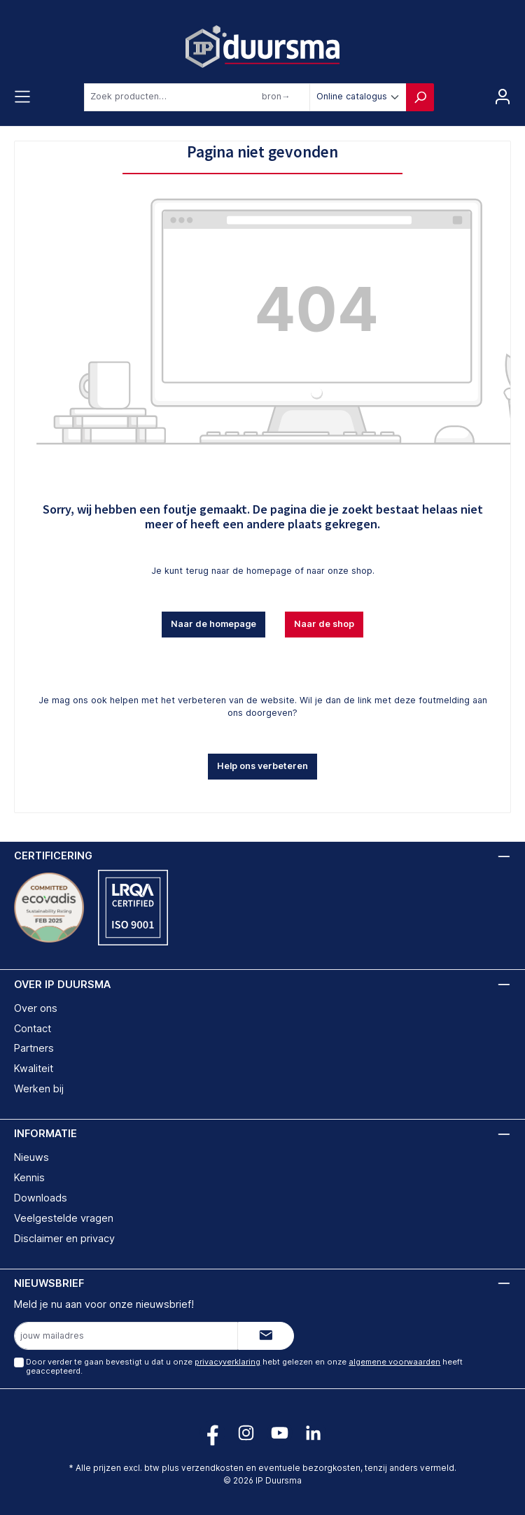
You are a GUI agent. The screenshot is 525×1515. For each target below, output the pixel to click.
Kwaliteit (33, 1068)
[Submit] (266, 1336)
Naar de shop (324, 624)
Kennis (29, 1177)
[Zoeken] (420, 97)
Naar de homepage (213, 624)
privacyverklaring (227, 1362)
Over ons (35, 1008)
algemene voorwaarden (394, 1362)
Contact (32, 1028)
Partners (34, 1048)
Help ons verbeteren (262, 766)
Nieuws (31, 1157)
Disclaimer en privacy (64, 1238)
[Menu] (22, 97)
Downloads (40, 1198)
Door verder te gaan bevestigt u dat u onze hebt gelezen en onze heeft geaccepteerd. (244, 1366)
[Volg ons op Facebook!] (212, 1433)
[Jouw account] (502, 97)
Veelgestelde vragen (63, 1218)
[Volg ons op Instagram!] (246, 1433)
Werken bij (39, 1088)
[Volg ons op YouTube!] (279, 1433)
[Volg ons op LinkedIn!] (313, 1433)
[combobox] (197, 97)
